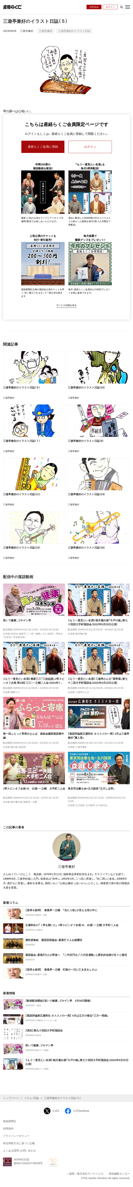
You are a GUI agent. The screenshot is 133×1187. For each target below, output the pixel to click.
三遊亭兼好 (26, 30)
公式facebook (77, 1111)
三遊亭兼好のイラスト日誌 (74, 30)
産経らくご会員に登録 (43, 146)
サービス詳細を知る (66, 305)
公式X (51, 1111)
